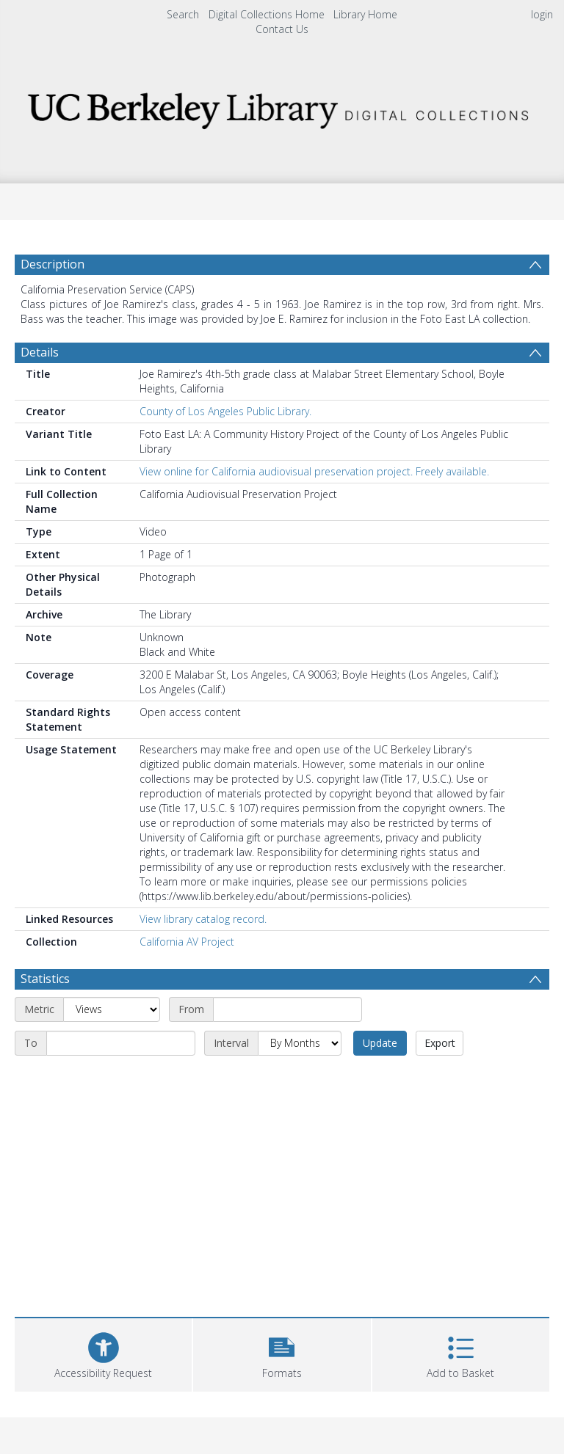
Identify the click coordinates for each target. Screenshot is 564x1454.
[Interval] (299, 1043)
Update (380, 1043)
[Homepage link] (281, 106)
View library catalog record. (203, 919)
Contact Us (282, 29)
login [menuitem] (542, 14)
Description (52, 264)
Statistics (45, 979)
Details (40, 352)
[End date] (120, 1043)
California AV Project (187, 942)
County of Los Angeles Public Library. (225, 411)
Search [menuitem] (183, 14)
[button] (281, 1353)
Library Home (365, 14)
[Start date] (287, 1009)
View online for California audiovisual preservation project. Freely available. (314, 471)
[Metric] (111, 1009)
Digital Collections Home (267, 14)
